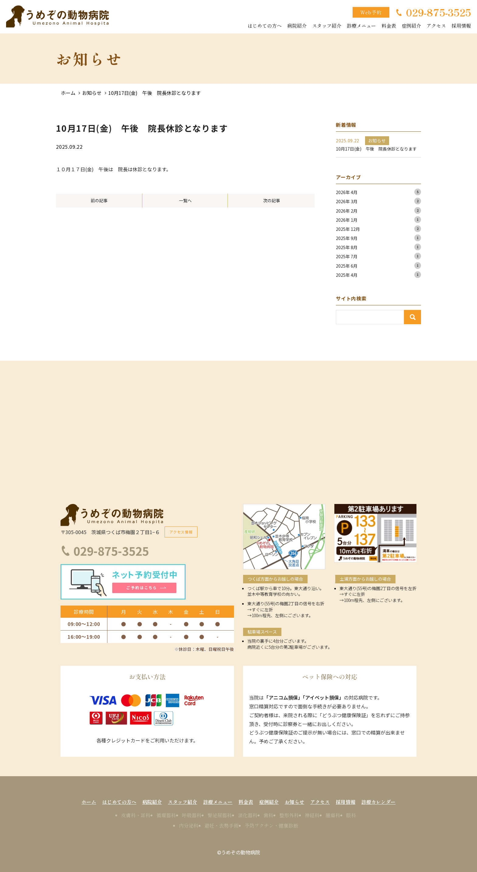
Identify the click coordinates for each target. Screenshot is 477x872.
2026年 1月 (346, 220)
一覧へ (185, 200)
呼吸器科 (191, 815)
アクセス (436, 25)
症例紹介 (411, 25)
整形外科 (289, 815)
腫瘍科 (333, 815)
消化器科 (247, 815)
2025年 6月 (346, 266)
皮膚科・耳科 (135, 815)
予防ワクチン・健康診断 (271, 825)
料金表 (388, 25)
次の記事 (271, 200)
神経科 (312, 815)
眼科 (351, 815)
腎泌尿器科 (219, 815)
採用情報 (461, 25)
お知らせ (92, 92)
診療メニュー (361, 25)
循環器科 (166, 815)
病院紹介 (297, 25)
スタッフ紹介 (326, 25)
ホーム (68, 92)
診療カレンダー (378, 801)
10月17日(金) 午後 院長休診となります (154, 92)
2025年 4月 (346, 275)
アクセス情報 (181, 531)
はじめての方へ (265, 25)
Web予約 (371, 12)
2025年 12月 (348, 229)
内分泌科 (188, 825)
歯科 (268, 815)
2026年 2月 (346, 211)
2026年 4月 (346, 192)
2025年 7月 (346, 256)
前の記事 (99, 200)
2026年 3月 (346, 201)
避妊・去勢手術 (221, 825)
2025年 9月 (346, 238)
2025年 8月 (346, 247)
